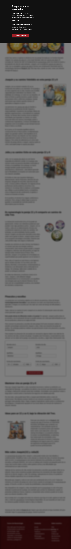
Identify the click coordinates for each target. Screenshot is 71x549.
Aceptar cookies (20, 35)
